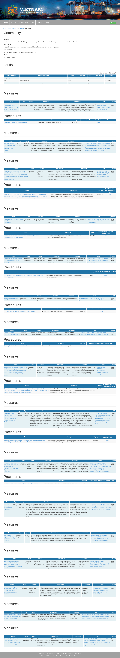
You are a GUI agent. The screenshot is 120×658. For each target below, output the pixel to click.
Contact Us (40, 22)
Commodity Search (13, 28)
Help (47, 22)
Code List (21, 28)
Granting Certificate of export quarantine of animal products (19, 311)
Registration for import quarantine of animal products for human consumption (13, 260)
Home (6, 22)
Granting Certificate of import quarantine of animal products (19, 346)
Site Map (41, 653)
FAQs (32, 22)
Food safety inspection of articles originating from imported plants (21, 483)
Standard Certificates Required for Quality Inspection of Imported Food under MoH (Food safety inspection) (11, 107)
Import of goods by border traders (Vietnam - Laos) (8, 508)
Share (113, 22)
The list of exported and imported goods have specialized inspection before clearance (9, 147)
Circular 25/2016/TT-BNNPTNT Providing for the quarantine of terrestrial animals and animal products (103, 175)
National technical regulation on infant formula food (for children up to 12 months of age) (12, 616)
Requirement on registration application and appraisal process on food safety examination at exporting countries (11, 590)
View (98, 122)
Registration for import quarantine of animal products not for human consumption (13, 221)
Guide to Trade (23, 22)
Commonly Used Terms (52, 653)
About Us (13, 22)
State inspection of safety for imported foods (15, 122)
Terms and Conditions (67, 653)
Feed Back (78, 653)
